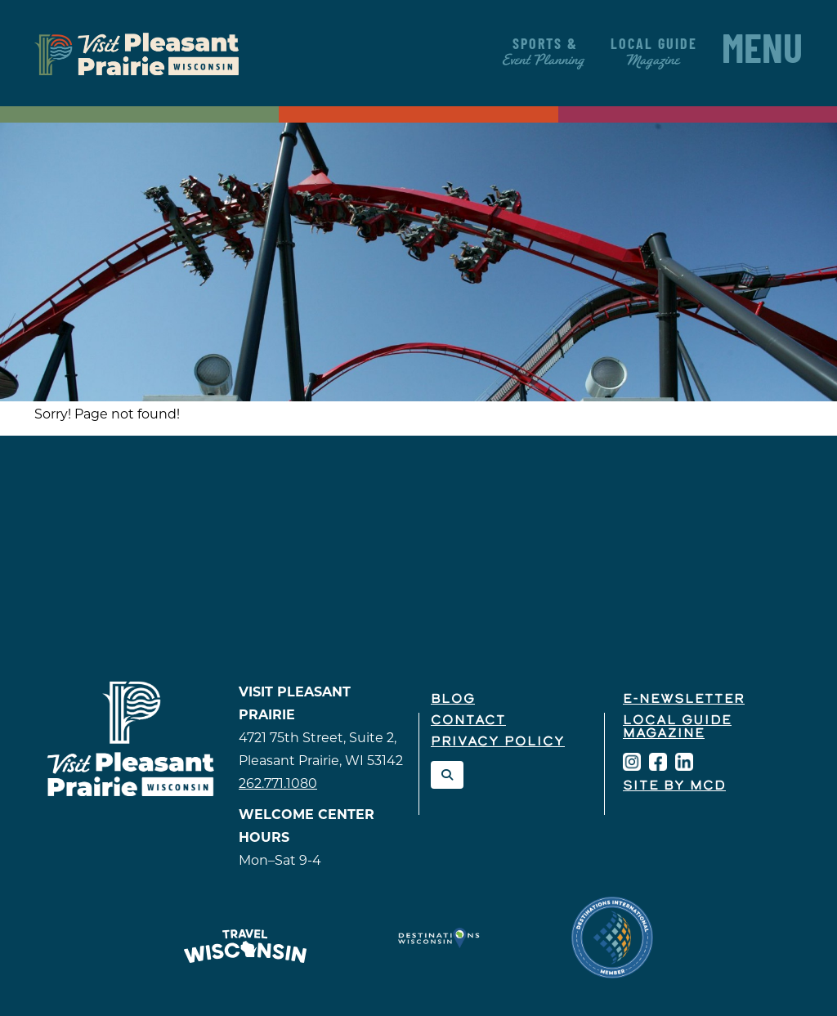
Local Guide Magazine (677, 727)
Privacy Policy (498, 742)
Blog (453, 699)
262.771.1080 (278, 783)
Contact (468, 720)
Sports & (545, 53)
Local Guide (654, 53)
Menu (762, 53)
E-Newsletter (684, 699)
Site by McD (674, 786)
